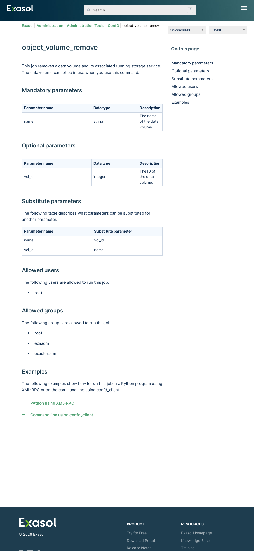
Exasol (27, 25)
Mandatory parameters (192, 63)
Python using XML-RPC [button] (50, 403)
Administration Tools (85, 25)
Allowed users (185, 86)
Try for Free (137, 533)
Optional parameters (190, 70)
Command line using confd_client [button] (59, 414)
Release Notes (139, 548)
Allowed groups (186, 94)
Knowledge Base (195, 540)
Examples (180, 102)
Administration (50, 25)
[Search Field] (140, 10)
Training (188, 548)
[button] (188, 10)
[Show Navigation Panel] (244, 8)
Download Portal (141, 540)
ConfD (113, 25)
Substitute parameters (192, 78)
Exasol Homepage (196, 533)
